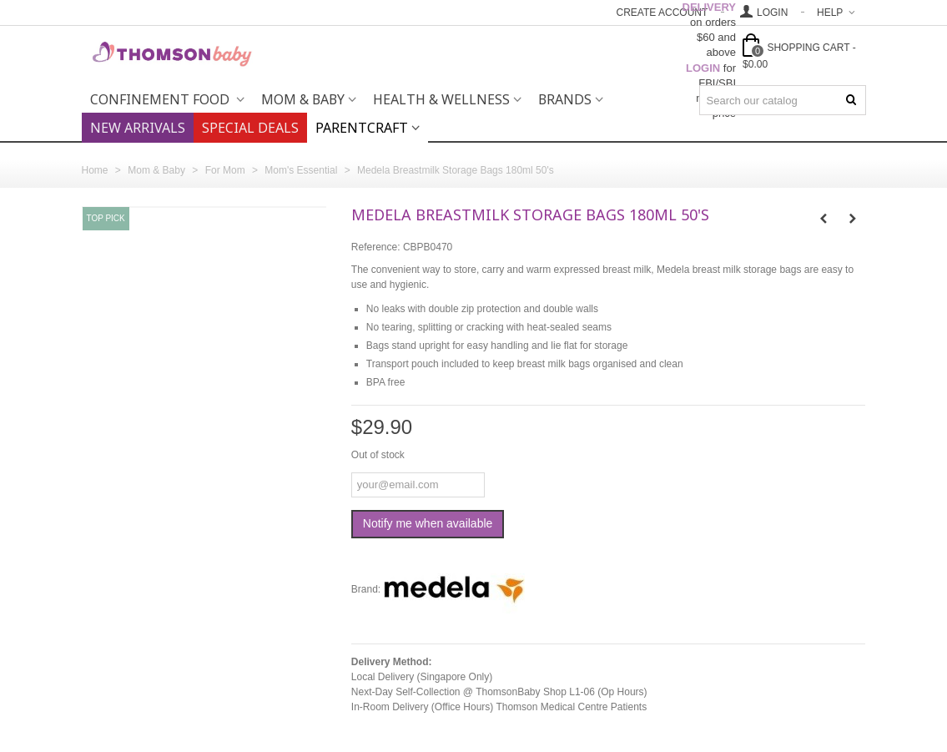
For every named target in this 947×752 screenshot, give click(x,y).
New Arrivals (137, 128)
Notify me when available (427, 523)
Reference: (375, 247)
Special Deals (250, 128)
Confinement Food (161, 99)
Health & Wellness (441, 99)
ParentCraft (361, 128)
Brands (565, 99)
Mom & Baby (303, 99)
